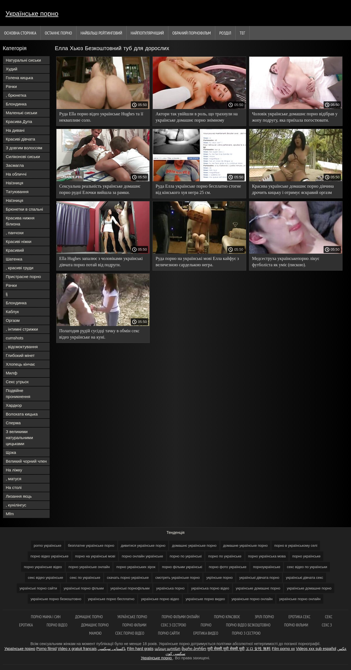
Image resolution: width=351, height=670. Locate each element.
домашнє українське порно (194, 545)
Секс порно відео (129, 633)
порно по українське (224, 556)
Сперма (13, 422)
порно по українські (186, 556)
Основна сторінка (20, 33)
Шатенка (14, 259)
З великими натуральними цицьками (19, 437)
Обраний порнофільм (191, 33)
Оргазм (13, 320)
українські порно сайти (38, 588)
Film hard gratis (140, 648)
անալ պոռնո (168, 648)
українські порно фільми (84, 588)
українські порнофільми (130, 588)
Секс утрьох (17, 381)
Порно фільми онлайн (181, 616)
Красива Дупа (19, 121)
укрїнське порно (219, 577)
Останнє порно (58, 33)
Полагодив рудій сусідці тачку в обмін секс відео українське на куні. (99, 333)
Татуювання (17, 191)
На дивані (15, 130)
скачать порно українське (128, 577)
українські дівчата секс (304, 577)
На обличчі (16, 174)
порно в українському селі (295, 545)
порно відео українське (49, 556)
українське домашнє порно (258, 588)
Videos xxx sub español (316, 648)
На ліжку (14, 470)
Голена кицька (19, 77)
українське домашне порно (309, 588)
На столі (14, 487)
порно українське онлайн (89, 567)
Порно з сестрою (246, 633)
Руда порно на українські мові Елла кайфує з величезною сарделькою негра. (197, 261)
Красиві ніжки (18, 241)
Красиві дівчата (20, 139)
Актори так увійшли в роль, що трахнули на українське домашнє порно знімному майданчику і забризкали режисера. (196, 117)
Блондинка (16, 104)
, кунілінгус (16, 505)
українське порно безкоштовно (55, 599)
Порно (206, 625)
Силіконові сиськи (23, 156)
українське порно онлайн (300, 599)
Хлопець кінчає (20, 364)
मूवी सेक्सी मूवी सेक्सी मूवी (226, 648)
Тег (242, 33)
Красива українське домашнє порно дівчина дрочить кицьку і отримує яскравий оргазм (293, 189)
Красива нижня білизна (20, 221)
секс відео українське (45, 577)
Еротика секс (299, 616)
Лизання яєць (19, 496)
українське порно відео (160, 599)
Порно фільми (134, 625)
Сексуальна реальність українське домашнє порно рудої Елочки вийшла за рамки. (99, 189)
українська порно (170, 588)
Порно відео (57, 625)
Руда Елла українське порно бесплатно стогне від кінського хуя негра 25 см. (198, 189)
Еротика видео (205, 633)
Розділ (225, 33)
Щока (11, 452)
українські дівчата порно (259, 577)
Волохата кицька (22, 414)
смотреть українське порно (177, 577)
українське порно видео (205, 599)
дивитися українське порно (143, 545)
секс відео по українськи (307, 567)
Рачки (11, 86)
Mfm (10, 513)
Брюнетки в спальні (24, 209)
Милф (11, 373)
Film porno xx (283, 648)
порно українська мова (267, 556)
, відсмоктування (22, 346)
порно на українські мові (95, 556)
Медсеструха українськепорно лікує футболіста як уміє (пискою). (285, 261)
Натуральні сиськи (23, 60)
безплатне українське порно (91, 545)
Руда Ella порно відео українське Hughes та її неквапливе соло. (101, 116)
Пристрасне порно (23, 276)
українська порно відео (210, 588)
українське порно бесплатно (111, 599)
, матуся (13, 478)
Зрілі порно (265, 616)
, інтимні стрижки (22, 329)
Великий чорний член (26, 461)
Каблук (12, 311)
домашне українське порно (245, 545)
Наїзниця (14, 183)
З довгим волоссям (24, 147)
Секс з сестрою (174, 625)
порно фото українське (228, 567)
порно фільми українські (182, 567)
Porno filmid (46, 648)
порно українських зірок (135, 567)
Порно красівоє (227, 616)
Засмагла (15, 165)
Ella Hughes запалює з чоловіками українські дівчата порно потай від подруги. (101, 261)
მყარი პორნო (194, 648)
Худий (11, 69)
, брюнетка (16, 95)
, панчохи (15, 232)
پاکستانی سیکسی (112, 648)
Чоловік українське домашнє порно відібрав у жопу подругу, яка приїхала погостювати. (295, 116)
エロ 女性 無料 (258, 648)
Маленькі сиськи (21, 112)
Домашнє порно (89, 616)
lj (7, 294)
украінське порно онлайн (252, 599)
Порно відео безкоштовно (248, 625)
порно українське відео (43, 567)
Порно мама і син (46, 616)
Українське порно (31, 13)
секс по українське (85, 577)
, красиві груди (19, 267)
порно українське (306, 556)
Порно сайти (169, 633)
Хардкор (14, 405)
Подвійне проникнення (18, 393)
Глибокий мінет (20, 355)
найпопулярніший (147, 33)
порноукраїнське (267, 567)
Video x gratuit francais (77, 648)
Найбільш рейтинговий (101, 33)
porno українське (47, 545)
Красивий (15, 250)
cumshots (14, 338)
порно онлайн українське (142, 556)
